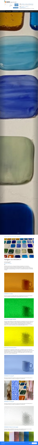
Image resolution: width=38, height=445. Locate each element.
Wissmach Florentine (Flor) (10, 347)
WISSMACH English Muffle (10, 319)
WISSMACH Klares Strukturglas (11, 427)
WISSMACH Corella (8, 293)
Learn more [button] (3, 443)
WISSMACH (19, 236)
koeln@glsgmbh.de (22, 7)
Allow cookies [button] (34, 443)
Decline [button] (30, 443)
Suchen (16, 5)
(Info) (10, 6)
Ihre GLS (31, 11)
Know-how (22, 11)
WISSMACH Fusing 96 (9, 401)
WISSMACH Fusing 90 (9, 376)
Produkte (5, 263)
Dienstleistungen (16, 11)
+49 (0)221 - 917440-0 (24, 6)
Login (16, 4)
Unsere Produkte (9, 11)
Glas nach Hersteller (13, 236)
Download (27, 11)
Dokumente (9, 263)
